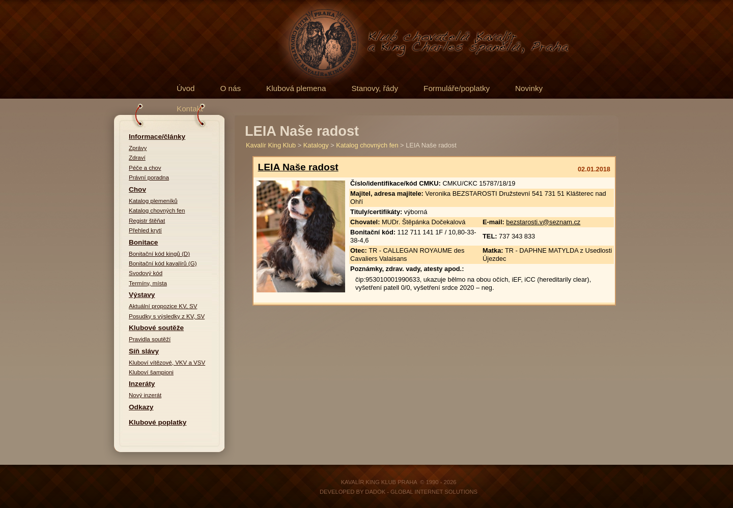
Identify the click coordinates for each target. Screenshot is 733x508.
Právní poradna (149, 177)
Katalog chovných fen (157, 210)
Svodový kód (145, 273)
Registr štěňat (147, 221)
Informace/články (157, 136)
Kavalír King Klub (271, 145)
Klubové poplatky (157, 422)
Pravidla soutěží (150, 339)
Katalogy (316, 145)
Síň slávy (144, 351)
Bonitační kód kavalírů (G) (163, 263)
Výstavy (142, 294)
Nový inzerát (145, 395)
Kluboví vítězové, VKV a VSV (167, 363)
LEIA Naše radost (298, 167)
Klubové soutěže (156, 328)
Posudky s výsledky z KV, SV (167, 316)
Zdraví (137, 158)
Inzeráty (142, 383)
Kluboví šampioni (151, 372)
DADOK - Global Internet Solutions (421, 492)
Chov (137, 189)
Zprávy (138, 148)
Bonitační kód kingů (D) (159, 254)
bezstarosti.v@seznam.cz (543, 222)
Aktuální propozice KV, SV (163, 306)
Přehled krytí (145, 230)
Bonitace (143, 242)
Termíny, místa (148, 283)
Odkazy (141, 407)
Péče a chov (145, 168)
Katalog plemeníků (153, 201)
